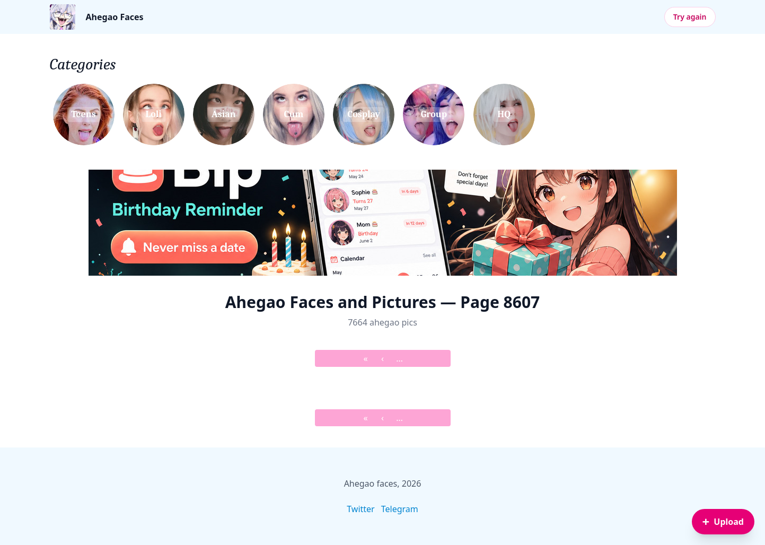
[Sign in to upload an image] (723, 521)
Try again (690, 17)
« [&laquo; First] (365, 358)
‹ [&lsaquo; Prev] (382, 358)
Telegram (399, 509)
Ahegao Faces (115, 17)
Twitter (360, 509)
